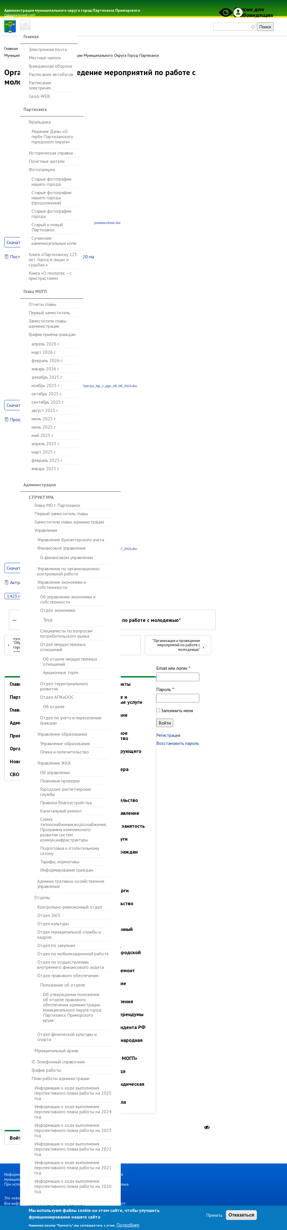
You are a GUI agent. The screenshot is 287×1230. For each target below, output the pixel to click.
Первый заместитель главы (61, 513)
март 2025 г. (44, 452)
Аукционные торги (60, 672)
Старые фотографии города (51, 213)
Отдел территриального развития (64, 686)
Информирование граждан (66, 870)
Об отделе (54, 706)
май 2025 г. (43, 435)
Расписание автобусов (51, 74)
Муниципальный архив (56, 1050)
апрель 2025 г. (46, 443)
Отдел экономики (57, 610)
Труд (47, 619)
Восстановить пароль (177, 744)
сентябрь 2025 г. (48, 402)
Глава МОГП (35, 291)
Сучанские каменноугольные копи (54, 240)
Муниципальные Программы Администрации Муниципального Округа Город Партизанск (81, 55)
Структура (41, 497)
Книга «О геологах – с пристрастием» (50, 275)
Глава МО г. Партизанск (57, 505)
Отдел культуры (53, 923)
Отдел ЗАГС (49, 915)
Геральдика (40, 122)
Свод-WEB (39, 96)
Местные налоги (45, 57)
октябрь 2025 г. (47, 394)
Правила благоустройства (66, 802)
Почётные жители (47, 161)
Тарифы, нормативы (59, 861)
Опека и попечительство (64, 752)
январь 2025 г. (46, 468)
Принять (214, 1215)
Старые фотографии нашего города (51, 181)
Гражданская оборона (50, 66)
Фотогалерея (42, 169)
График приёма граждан (52, 334)
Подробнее (127, 1225)
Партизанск (35, 109)
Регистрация (168, 736)
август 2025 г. (45, 410)
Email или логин (171, 668)
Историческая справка (51, 153)
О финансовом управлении (66, 557)
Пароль (163, 690)
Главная (31, 36)
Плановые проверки (60, 781)
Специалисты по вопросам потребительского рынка (66, 633)
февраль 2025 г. (47, 460)
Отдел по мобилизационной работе (73, 953)
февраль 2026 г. (47, 360)
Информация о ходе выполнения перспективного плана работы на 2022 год (73, 1149)
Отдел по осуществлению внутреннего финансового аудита (70, 964)
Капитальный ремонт (61, 811)
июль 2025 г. (44, 418)
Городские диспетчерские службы (65, 791)
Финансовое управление (61, 548)
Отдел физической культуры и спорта (67, 1036)
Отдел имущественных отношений (63, 646)
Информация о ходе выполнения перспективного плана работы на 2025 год (73, 1093)
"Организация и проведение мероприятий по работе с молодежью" (178, 645)
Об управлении (55, 772)
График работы (46, 1070)
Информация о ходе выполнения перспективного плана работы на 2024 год (73, 1112)
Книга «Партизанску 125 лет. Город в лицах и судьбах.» (53, 259)
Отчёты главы (42, 304)
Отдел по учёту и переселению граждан (70, 720)
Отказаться (241, 1215)
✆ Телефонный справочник (58, 1062)
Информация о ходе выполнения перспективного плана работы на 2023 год (73, 1130)
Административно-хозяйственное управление (70, 883)
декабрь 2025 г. (47, 377)
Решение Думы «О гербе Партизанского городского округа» (52, 137)
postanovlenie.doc (107, 223)
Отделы (42, 897)
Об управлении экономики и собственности (67, 599)
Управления (45, 530)
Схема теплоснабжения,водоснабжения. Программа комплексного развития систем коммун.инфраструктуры (73, 829)
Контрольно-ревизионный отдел (69, 907)
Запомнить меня (177, 711)
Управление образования (62, 734)
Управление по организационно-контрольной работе (69, 571)
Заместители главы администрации (48, 323)
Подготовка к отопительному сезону (69, 850)
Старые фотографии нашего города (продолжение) (51, 198)
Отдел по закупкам (56, 945)
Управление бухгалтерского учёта (70, 539)
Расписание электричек (40, 85)
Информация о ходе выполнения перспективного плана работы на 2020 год (73, 1186)
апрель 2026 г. (46, 344)
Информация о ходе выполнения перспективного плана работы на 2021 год (73, 1167)
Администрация (40, 484)
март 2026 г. (44, 352)
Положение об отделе (62, 985)
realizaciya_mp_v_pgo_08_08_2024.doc (107, 386)
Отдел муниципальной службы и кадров (69, 934)
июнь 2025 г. (44, 427)
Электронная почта (48, 49)
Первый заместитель (49, 312)
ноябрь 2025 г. (46, 385)
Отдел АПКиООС (57, 697)
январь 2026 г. (46, 369)
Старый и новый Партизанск (47, 227)
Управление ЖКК (54, 763)
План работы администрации (60, 1078)
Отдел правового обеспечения (67, 975)
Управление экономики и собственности (61, 584)
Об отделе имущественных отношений (70, 661)
